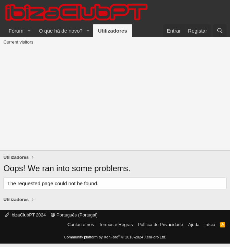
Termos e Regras (116, 224)
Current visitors (18, 42)
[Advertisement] (115, 99)
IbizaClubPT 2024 (25, 214)
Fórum (16, 31)
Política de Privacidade (160, 224)
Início (209, 224)
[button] (29, 30)
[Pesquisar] (220, 30)
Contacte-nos (81, 224)
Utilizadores (112, 31)
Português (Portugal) (74, 214)
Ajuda (193, 224)
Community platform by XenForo (115, 237)
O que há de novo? (61, 31)
